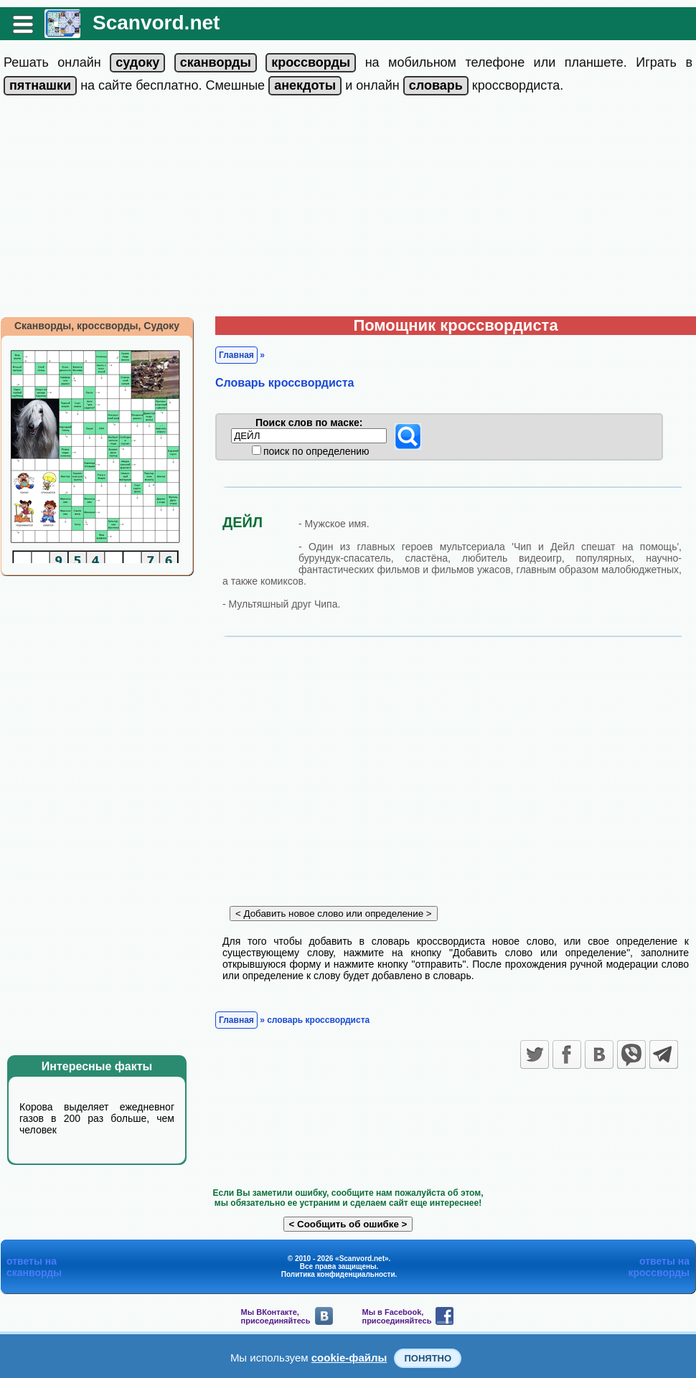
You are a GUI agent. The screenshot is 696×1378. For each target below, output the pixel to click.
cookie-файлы (349, 1357)
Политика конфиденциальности (338, 1274)
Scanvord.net (156, 22)
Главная (236, 355)
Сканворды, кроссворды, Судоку (96, 325)
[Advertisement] (348, 208)
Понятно (427, 1358)
